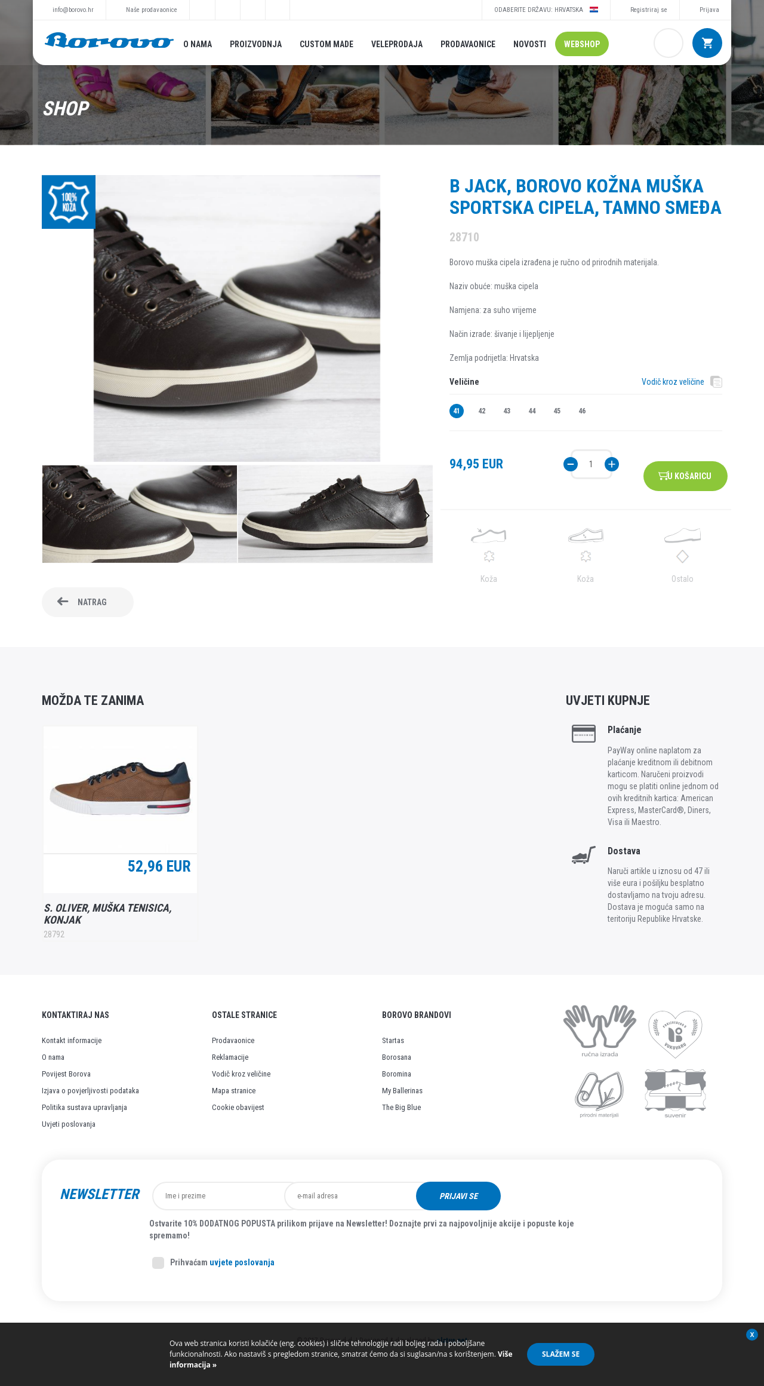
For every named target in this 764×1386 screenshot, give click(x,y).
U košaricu (695, 464)
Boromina (396, 1073)
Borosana (396, 1057)
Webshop (582, 44)
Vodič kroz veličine (673, 382)
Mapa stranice (233, 1090)
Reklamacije (230, 1057)
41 (456, 411)
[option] (140, 515)
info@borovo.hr (73, 10)
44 (531, 411)
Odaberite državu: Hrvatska (546, 9)
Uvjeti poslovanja (69, 1124)
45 (556, 411)
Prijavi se (533, 1196)
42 (481, 411)
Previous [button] (48, 516)
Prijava (709, 10)
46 (582, 411)
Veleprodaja (397, 44)
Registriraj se (648, 10)
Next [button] (427, 516)
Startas (393, 1040)
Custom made (326, 44)
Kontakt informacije (71, 1040)
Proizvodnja (256, 44)
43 (506, 411)
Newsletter (99, 1194)
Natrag (92, 602)
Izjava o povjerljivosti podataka (90, 1090)
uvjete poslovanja (242, 1262)
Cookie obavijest (238, 1107)
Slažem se (561, 1354)
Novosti (529, 44)
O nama (197, 44)
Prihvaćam (213, 1263)
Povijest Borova (66, 1073)
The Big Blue (401, 1107)
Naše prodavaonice (151, 10)
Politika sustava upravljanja (84, 1107)
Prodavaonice (467, 44)
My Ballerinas (402, 1090)
